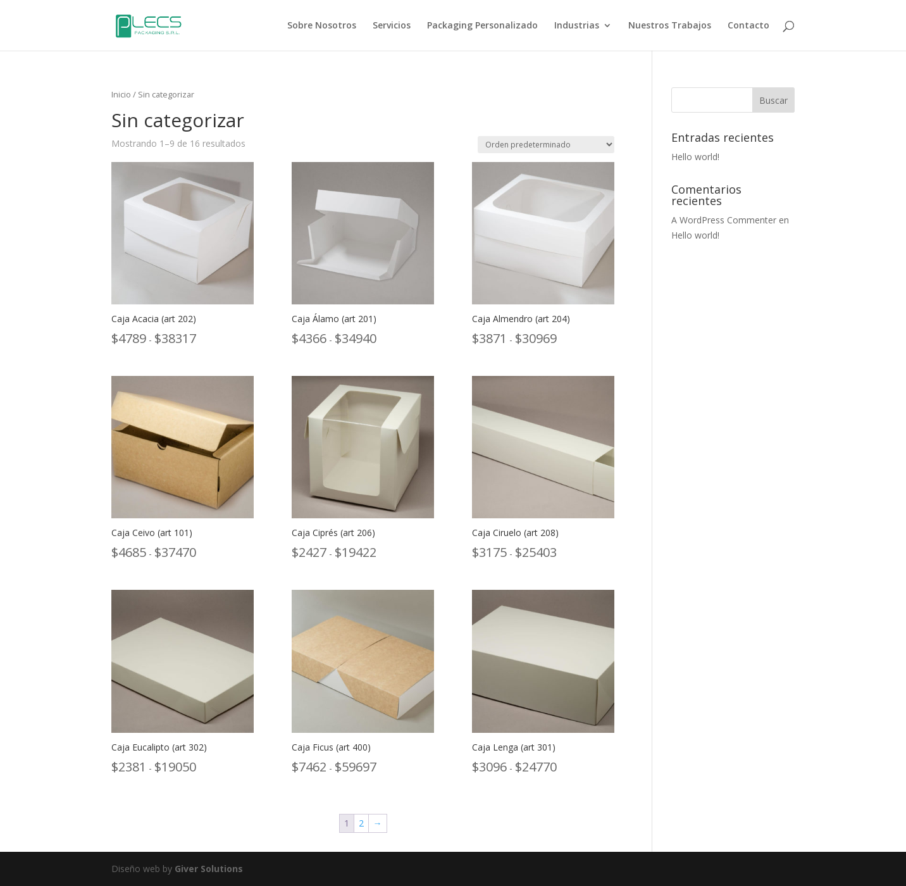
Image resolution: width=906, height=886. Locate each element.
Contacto (748, 26)
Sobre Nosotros (321, 26)
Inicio (121, 94)
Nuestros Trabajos (669, 26)
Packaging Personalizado (482, 26)
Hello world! (695, 157)
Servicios (392, 26)
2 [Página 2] (361, 823)
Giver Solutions (209, 869)
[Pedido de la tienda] (546, 144)
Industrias (576, 26)
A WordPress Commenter (723, 220)
